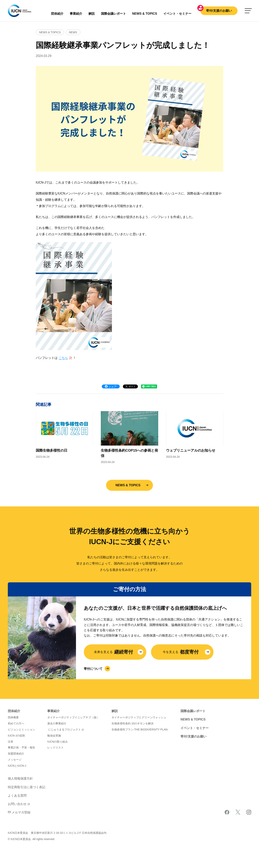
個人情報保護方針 (20, 778)
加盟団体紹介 (16, 753)
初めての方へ (16, 723)
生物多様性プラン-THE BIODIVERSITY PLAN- (140, 729)
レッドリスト (55, 747)
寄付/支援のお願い (219, 10)
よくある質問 (17, 795)
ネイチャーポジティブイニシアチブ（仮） (73, 717)
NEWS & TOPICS (127, 485)
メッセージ (14, 759)
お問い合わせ (17, 804)
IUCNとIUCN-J (17, 765)
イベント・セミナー (194, 728)
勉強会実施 (54, 735)
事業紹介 (76, 13)
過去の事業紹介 (56, 723)
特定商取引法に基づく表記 (26, 787)
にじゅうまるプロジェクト (64, 729)
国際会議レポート (192, 711)
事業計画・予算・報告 (21, 747)
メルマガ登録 (19, 812)
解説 (91, 13)
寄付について (93, 668)
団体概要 (13, 717)
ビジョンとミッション (21, 729)
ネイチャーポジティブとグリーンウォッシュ (139, 717)
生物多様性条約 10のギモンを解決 (133, 723)
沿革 (10, 741)
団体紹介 (57, 13)
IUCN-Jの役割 (16, 735)
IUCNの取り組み (57, 741)
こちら (63, 357)
